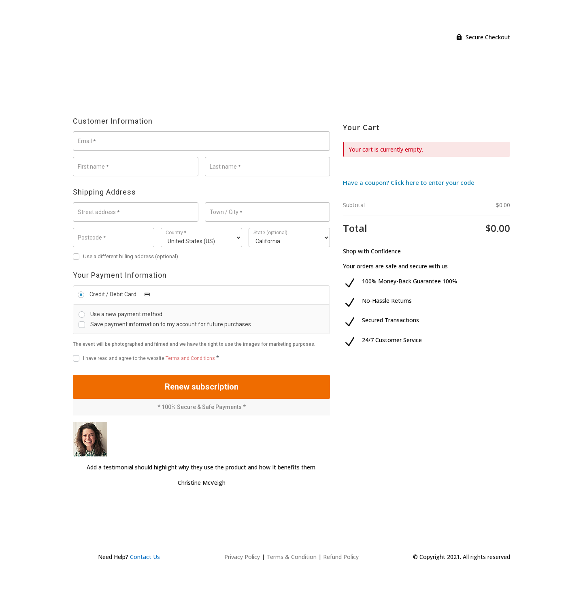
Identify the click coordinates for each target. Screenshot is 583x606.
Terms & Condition (291, 564)
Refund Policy (341, 564)
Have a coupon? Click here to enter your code (408, 182)
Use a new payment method (126, 314)
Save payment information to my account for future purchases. (171, 324)
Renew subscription (201, 390)
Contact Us (145, 564)
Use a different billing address (125, 256)
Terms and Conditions (190, 358)
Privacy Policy (242, 564)
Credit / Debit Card (122, 294)
